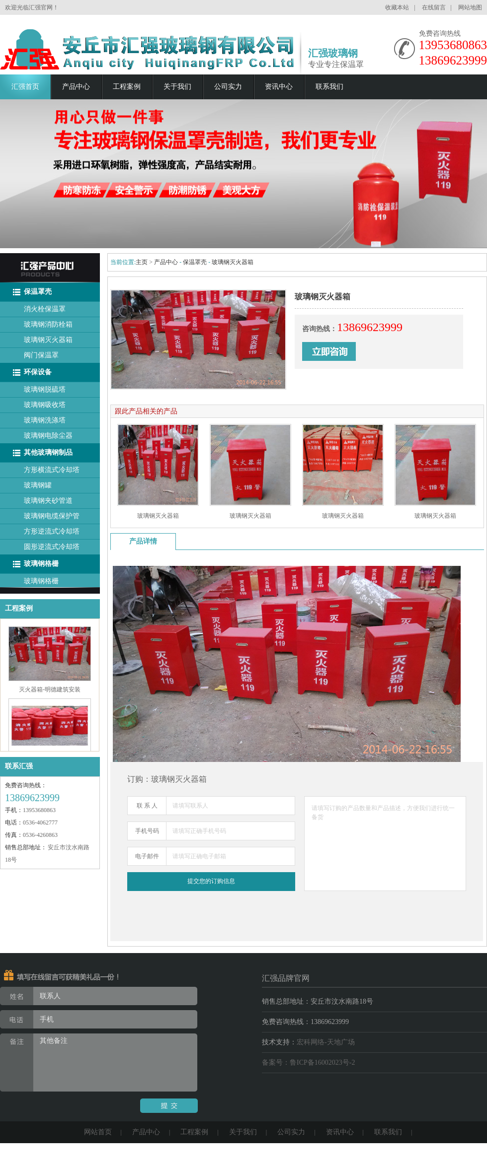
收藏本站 (397, 7)
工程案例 (127, 86)
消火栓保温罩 (45, 309)
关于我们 (177, 86)
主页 (142, 262)
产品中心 (76, 86)
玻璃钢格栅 (41, 563)
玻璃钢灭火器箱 (48, 339)
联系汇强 (19, 766)
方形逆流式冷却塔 (52, 531)
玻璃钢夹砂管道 (48, 500)
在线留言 (434, 7)
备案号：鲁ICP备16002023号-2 (308, 1062)
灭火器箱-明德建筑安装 (50, 691)
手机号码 (147, 830)
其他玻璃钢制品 (48, 452)
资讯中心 (279, 86)
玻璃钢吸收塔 (45, 405)
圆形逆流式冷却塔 (52, 546)
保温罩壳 (38, 291)
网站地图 (470, 7)
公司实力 (228, 86)
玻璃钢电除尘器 (48, 435)
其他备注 (98, 1062)
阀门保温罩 (41, 355)
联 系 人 (147, 805)
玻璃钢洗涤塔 (45, 420)
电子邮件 (147, 856)
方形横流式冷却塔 (52, 470)
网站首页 (98, 1132)
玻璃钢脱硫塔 (45, 389)
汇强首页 (25, 86)
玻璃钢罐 (38, 485)
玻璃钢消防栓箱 (48, 324)
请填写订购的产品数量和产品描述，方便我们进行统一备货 (385, 843)
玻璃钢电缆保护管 (52, 516)
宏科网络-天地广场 (326, 1042)
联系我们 (329, 86)
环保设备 (38, 372)
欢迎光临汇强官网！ (32, 7)
